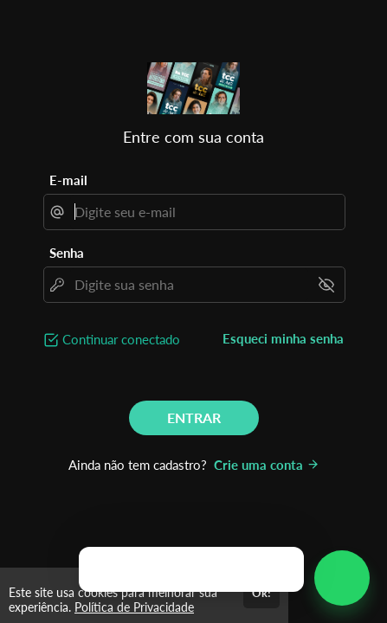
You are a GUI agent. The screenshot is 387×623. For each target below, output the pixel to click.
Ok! (261, 593)
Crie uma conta (266, 464)
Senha (66, 252)
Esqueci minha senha (283, 338)
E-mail (68, 180)
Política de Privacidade (134, 607)
